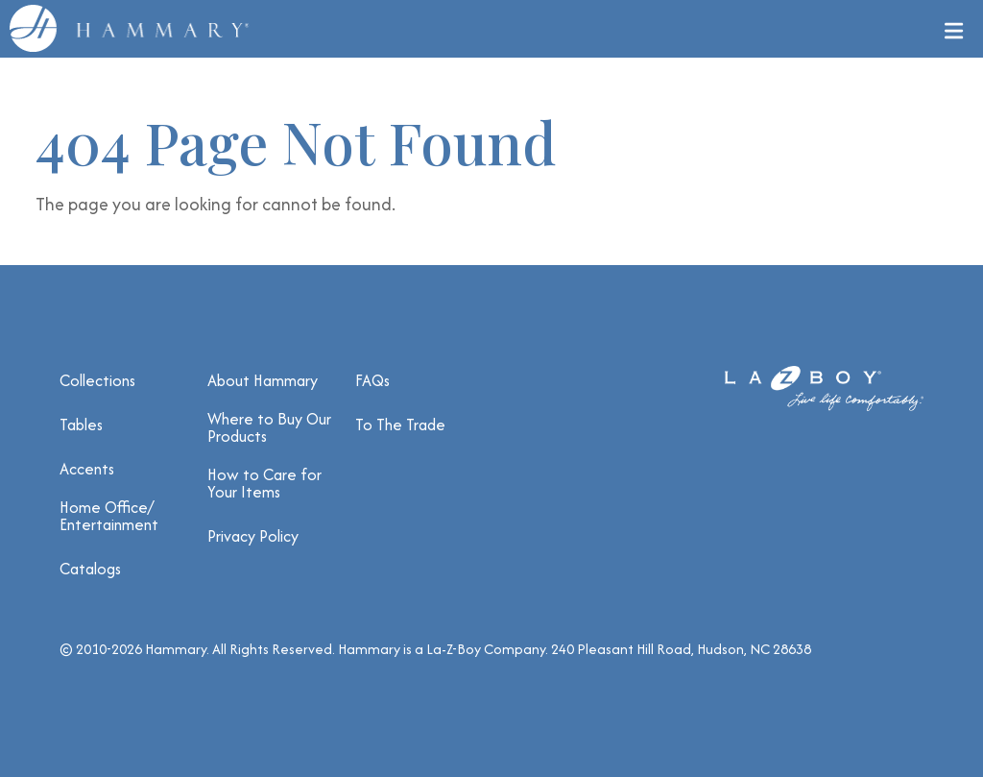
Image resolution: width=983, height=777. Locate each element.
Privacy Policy (253, 536)
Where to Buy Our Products (269, 427)
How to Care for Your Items (264, 483)
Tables (81, 424)
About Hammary (262, 380)
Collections (97, 380)
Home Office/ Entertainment (109, 515)
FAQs (372, 380)
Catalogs (90, 568)
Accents (87, 468)
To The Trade (400, 424)
